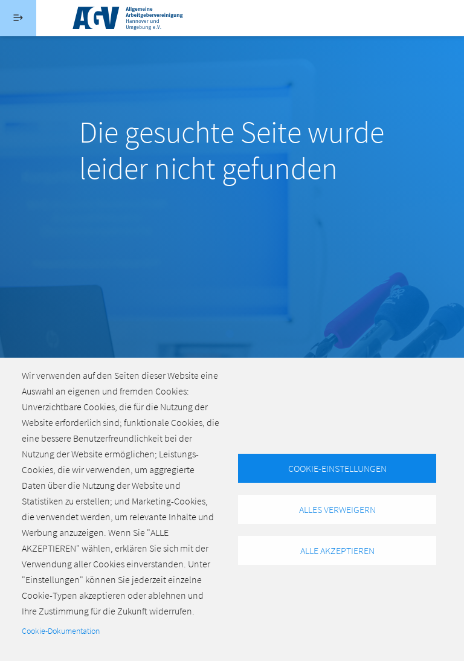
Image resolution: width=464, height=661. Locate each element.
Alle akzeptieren (337, 550)
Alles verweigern (337, 509)
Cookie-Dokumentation (61, 631)
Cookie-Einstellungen (337, 468)
